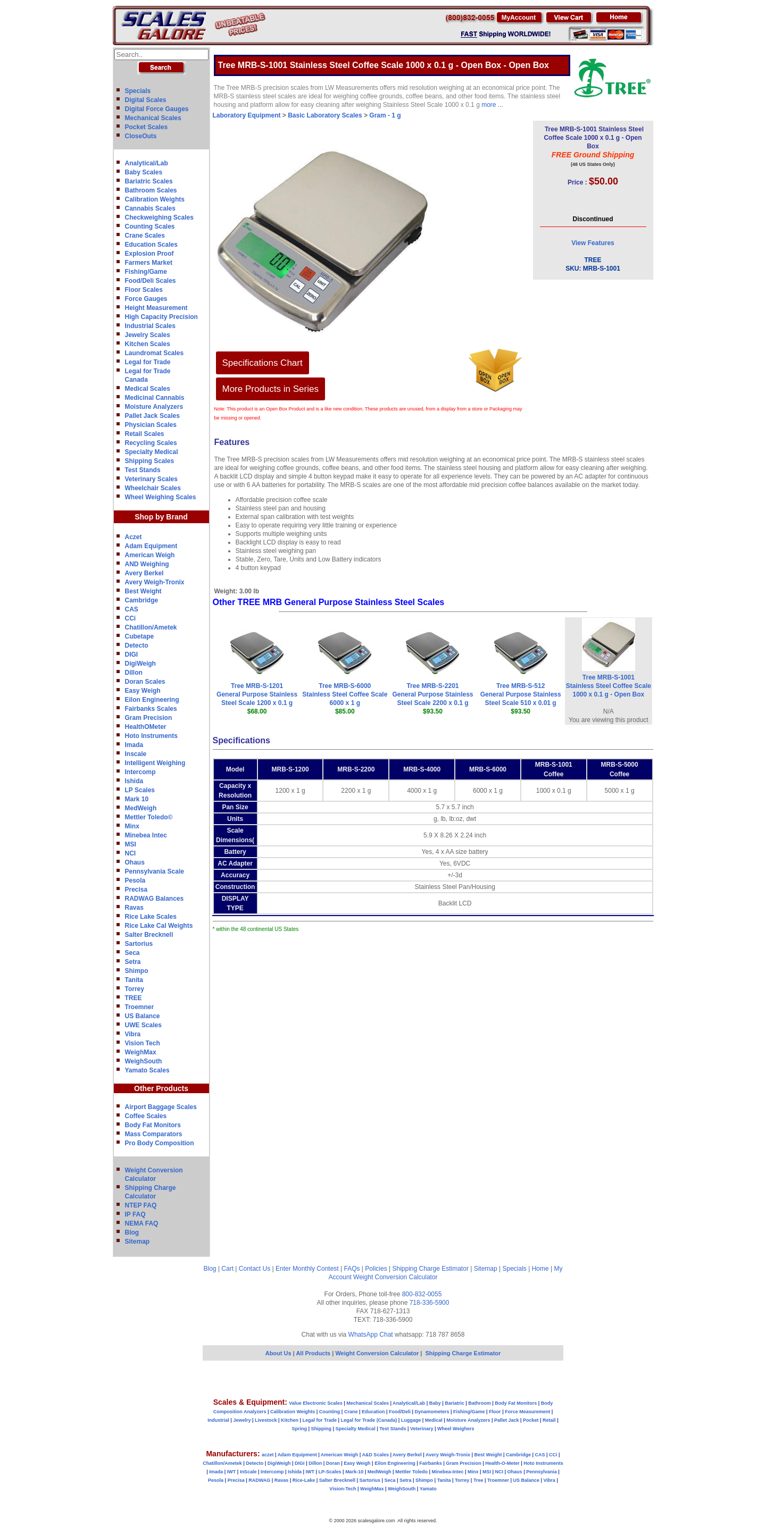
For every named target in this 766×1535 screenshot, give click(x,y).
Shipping (321, 1428)
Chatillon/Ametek (151, 627)
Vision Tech (142, 1043)
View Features (592, 243)
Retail (549, 1420)
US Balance (142, 1016)
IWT (231, 1471)
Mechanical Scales (153, 118)
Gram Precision (148, 718)
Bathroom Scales (151, 190)
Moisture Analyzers (154, 406)
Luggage (411, 1420)
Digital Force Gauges (157, 109)
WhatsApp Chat (370, 1334)
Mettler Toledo (411, 1471)
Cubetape (139, 636)
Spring (299, 1428)
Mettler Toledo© (149, 817)
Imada (134, 745)
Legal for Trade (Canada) (369, 1420)
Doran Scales (145, 681)
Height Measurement (156, 308)
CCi (130, 618)
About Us (278, 1353)
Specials (138, 91)
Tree (478, 1480)
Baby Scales (144, 172)
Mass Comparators (153, 1134)
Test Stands (143, 470)
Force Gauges (146, 299)
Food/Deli (400, 1411)
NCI (130, 853)
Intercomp (140, 772)
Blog (132, 1232)
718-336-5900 (429, 1302)
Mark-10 (354, 1471)
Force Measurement (527, 1411)
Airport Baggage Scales (161, 1107)
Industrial (218, 1420)
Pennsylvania (541, 1471)
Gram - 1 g (385, 115)
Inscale (136, 754)
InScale (248, 1471)
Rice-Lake (304, 1480)
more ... (492, 104)
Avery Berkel (144, 573)
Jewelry (242, 1420)
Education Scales (151, 244)
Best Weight (143, 591)
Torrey (134, 989)
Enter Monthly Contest (307, 1268)
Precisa (136, 889)
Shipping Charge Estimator (430, 1268)
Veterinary (422, 1428)
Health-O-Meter (502, 1463)
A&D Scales (375, 1454)
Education (373, 1411)
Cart (227, 1268)
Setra (133, 962)
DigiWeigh (140, 663)
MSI (130, 844)
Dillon (134, 672)
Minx (132, 826)
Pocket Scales (146, 127)
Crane (351, 1411)
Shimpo (136, 971)
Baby (435, 1403)
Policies (376, 1268)
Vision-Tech (342, 1488)
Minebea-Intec (447, 1471)
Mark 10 (137, 799)
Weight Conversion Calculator (395, 1277)
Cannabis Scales (150, 208)
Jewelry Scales (147, 335)
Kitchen (289, 1420)
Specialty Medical (151, 452)
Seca (132, 953)
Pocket (531, 1420)
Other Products (161, 1088)
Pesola (135, 880)
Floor (495, 1411)
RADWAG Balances (154, 898)
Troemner (139, 1007)
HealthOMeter (145, 727)
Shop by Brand (161, 517)
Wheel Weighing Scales (160, 497)
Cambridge (142, 600)
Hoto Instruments (151, 736)
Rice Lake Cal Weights (159, 925)
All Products (314, 1353)
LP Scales (140, 790)
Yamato (428, 1488)
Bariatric (454, 1403)
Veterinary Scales (151, 479)
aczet (268, 1454)
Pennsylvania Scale (154, 871)
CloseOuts (141, 136)
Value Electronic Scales (316, 1403)
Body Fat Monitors (153, 1125)
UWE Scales (143, 1025)
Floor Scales (144, 289)
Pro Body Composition (159, 1143)
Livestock (266, 1420)
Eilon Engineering (152, 699)
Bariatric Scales (149, 181)
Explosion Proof (149, 253)
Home (540, 1268)
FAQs (352, 1268)
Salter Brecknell (149, 934)
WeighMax (140, 1052)
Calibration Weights (155, 199)
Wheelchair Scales (153, 488)
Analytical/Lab (146, 163)
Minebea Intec (146, 835)
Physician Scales (151, 425)
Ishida (134, 781)
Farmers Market (148, 262)
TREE (133, 998)
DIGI (131, 654)
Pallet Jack (506, 1420)
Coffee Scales (146, 1116)
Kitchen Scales (147, 344)
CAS (131, 609)
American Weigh (150, 555)
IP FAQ (135, 1214)
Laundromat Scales (154, 353)
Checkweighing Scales (159, 217)
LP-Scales (330, 1471)
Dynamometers (432, 1411)
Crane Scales (145, 235)
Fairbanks (430, 1463)
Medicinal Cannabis (155, 397)
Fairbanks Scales (151, 708)
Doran (333, 1463)
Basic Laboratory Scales (325, 115)
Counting (329, 1411)
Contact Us (254, 1268)
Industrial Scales (150, 326)
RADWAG (259, 1480)
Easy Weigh (143, 690)
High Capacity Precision (161, 317)
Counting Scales (150, 226)
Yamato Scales (147, 1070)
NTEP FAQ (141, 1205)
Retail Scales (144, 434)
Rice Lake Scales (151, 916)
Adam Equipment (151, 546)
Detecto (136, 645)
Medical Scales (147, 388)
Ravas (134, 907)
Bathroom (479, 1403)
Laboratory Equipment (247, 115)
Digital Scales (145, 100)
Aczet (133, 537)
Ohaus (135, 862)
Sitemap (137, 1241)
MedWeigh (141, 808)
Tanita (134, 980)
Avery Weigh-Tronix (155, 582)
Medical (434, 1420)
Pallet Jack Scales (152, 416)
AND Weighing (147, 564)
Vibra (133, 1034)
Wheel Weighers (455, 1428)
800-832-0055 (422, 1294)
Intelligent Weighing (155, 763)
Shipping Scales (149, 461)
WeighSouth (143, 1061)
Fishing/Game (146, 271)
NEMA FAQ (142, 1223)
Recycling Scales (151, 443)
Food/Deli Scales (150, 280)
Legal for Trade (148, 362)
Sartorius (139, 943)
